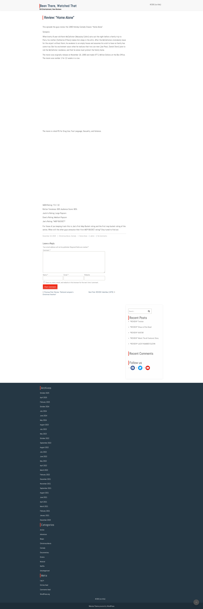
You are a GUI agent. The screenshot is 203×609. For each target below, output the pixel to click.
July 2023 (43, 429)
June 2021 (43, 497)
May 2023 (43, 434)
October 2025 (44, 393)
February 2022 (45, 474)
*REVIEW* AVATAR (137, 332)
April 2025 (43, 397)
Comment (47, 250)
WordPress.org (45, 594)
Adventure (43, 534)
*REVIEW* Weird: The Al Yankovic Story (144, 338)
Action (42, 530)
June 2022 (43, 456)
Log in (42, 580)
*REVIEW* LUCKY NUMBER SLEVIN (142, 343)
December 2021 (45, 479)
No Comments (102, 236)
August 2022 (44, 447)
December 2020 (45, 520)
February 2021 (45, 511)
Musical (42, 561)
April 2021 (43, 502)
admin (92, 236)
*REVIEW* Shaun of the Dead (140, 327)
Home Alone (83, 236)
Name (45, 275)
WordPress (110, 606)
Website (87, 275)
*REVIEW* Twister (137, 321)
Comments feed (45, 589)
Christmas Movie (64, 236)
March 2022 (44, 470)
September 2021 (45, 488)
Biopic (42, 539)
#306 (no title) (155, 4)
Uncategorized (44, 570)
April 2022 (43, 465)
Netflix (42, 566)
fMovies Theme (94, 606)
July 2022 (43, 452)
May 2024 (43, 420)
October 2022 (44, 438)
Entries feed (44, 585)
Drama (42, 557)
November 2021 (45, 483)
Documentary (44, 552)
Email (66, 275)
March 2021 (44, 506)
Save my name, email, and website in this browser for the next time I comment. (72, 282)
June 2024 (43, 415)
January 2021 (44, 515)
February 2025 (45, 402)
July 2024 (43, 411)
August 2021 (44, 493)
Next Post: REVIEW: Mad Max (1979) (101, 292)
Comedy (73, 236)
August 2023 (44, 425)
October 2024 (44, 406)
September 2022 (45, 443)
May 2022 (43, 461)
